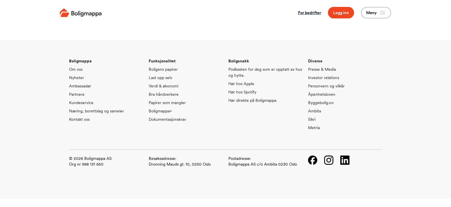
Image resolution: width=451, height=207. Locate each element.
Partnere (77, 94)
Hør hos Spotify (242, 92)
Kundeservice (81, 102)
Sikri (312, 119)
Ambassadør (80, 86)
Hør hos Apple (241, 83)
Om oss (76, 69)
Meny (376, 12)
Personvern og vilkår (326, 86)
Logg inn (341, 12)
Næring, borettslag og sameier (96, 111)
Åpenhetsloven (321, 94)
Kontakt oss (79, 119)
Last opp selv (160, 77)
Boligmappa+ (160, 111)
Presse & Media (322, 69)
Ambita (314, 111)
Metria (314, 127)
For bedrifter (309, 12)
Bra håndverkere (164, 94)
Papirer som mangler (167, 102)
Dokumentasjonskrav (167, 119)
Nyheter (76, 77)
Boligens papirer (163, 69)
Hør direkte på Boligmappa (252, 100)
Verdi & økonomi (163, 86)
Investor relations (323, 77)
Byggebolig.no (321, 102)
